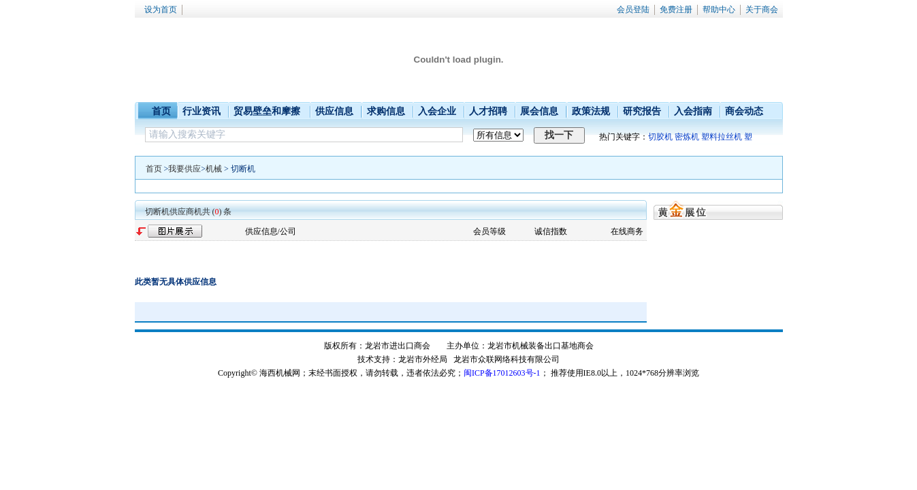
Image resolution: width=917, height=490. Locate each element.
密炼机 (687, 137)
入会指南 (693, 111)
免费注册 (676, 9)
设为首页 (160, 9)
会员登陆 (633, 9)
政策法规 (591, 111)
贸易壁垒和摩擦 (267, 111)
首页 (161, 111)
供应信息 (334, 111)
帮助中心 (719, 9)
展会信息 (539, 111)
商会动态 (744, 111)
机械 (214, 169)
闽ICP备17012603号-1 (502, 373)
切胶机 (660, 137)
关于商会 (761, 9)
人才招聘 (488, 111)
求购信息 (386, 111)
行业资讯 (201, 111)
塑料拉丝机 (721, 137)
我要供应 (184, 169)
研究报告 (642, 111)
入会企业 (437, 111)
